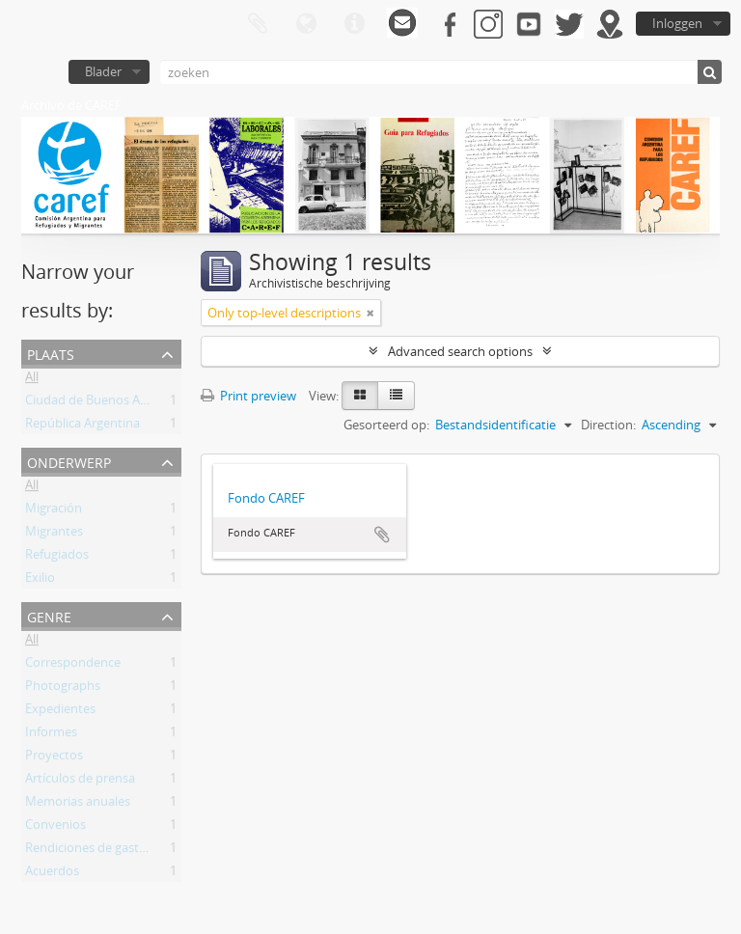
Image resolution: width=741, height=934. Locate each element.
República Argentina (82, 426)
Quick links (354, 24)
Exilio (40, 581)
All (32, 380)
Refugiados (57, 557)
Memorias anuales (77, 804)
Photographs (62, 689)
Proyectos (54, 758)
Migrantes (54, 534)
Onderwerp (69, 461)
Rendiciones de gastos (88, 851)
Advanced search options (460, 351)
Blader (103, 71)
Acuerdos (52, 874)
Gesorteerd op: (386, 424)
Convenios (55, 828)
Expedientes (60, 712)
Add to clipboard (382, 534)
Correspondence (73, 665)
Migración (53, 511)
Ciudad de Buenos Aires (92, 403)
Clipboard (257, 24)
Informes (51, 735)
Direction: (608, 424)
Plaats (50, 353)
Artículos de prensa (80, 781)
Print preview (248, 395)
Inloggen (677, 23)
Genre (49, 615)
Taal (306, 24)
